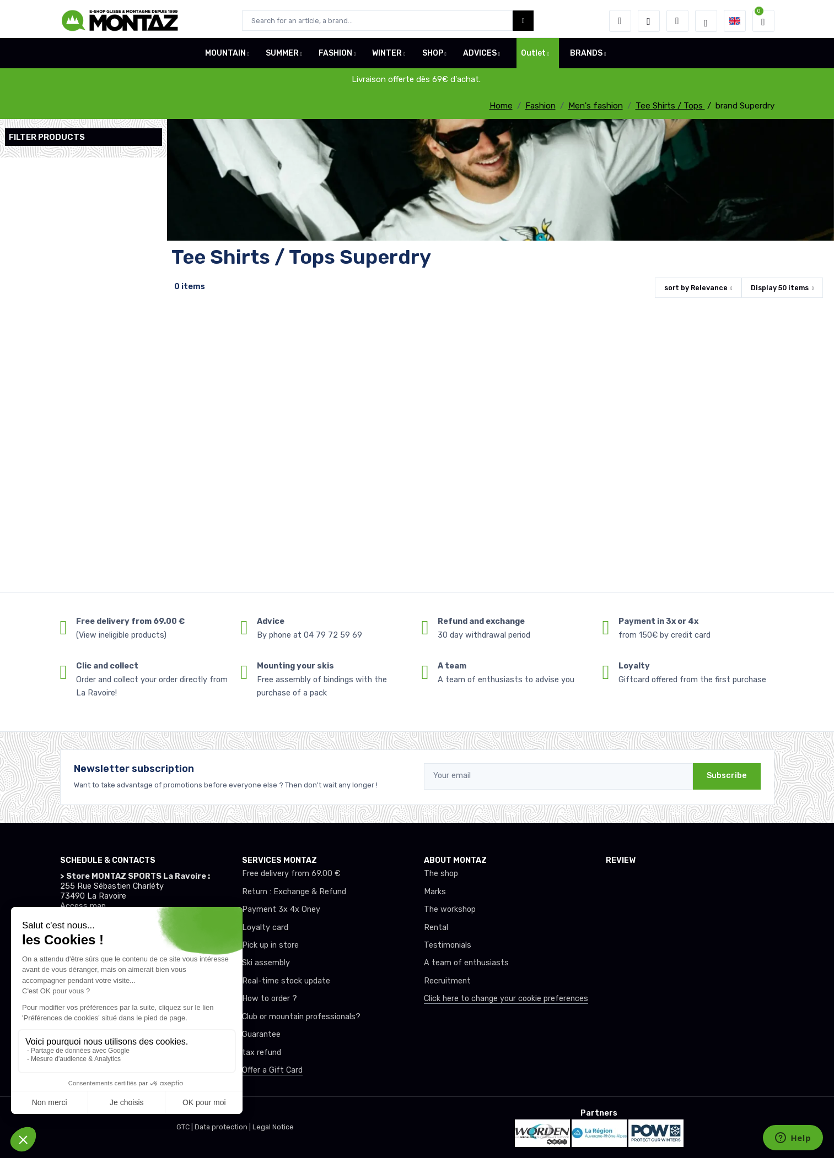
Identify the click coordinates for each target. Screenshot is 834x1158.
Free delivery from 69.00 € (291, 873)
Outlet (533, 57)
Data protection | (223, 1127)
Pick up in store (270, 945)
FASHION (335, 57)
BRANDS (586, 57)
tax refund (261, 1052)
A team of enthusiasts (466, 962)
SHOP (432, 57)
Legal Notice (273, 1127)
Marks (435, 891)
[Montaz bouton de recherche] (523, 20)
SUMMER (282, 57)
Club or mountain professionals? (301, 1016)
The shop (441, 873)
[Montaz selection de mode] (706, 21)
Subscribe (727, 775)
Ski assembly (266, 962)
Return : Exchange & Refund (294, 891)
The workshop (450, 909)
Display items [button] (780, 288)
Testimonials (447, 945)
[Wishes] (649, 21)
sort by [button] (696, 288)
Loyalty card (265, 927)
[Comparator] (677, 21)
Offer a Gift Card (272, 1070)
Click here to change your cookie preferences (506, 998)
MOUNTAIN (225, 57)
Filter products (47, 137)
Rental (436, 927)
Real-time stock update (286, 981)
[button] (620, 21)
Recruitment (447, 981)
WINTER (387, 57)
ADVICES (480, 57)
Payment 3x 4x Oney (281, 909)
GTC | (185, 1127)
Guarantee (261, 1034)
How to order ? (269, 998)
